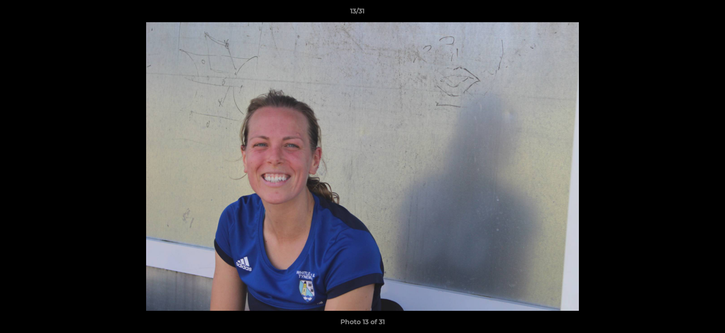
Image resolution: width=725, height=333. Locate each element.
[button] (686, 13)
